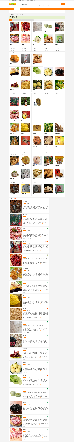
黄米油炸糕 (13, 182)
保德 (46, 11)
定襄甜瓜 (24, 362)
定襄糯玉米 (35, 93)
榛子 (48, 5)
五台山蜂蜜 (13, 48)
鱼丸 (50, 5)
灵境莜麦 (13, 152)
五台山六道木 (25, 201)
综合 (15, 198)
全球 (15, 14)
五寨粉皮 (35, 48)
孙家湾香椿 (25, 348)
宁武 (49, 11)
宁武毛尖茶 (25, 214)
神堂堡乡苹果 (25, 95)
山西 (17, 14)
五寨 (35, 11)
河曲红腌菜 (24, 50)
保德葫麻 (35, 50)
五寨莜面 (57, 50)
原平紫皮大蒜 (14, 95)
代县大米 (46, 152)
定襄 (26, 11)
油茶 (45, 5)
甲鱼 (39, 5)
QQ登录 (28, 0)
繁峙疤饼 (24, 182)
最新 (20, 198)
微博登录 (32, 0)
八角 (52, 5)
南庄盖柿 (13, 52)
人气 (17, 198)
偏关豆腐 (46, 50)
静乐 (23, 11)
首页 (13, 14)
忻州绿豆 (24, 154)
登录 (20, 0)
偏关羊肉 (24, 429)
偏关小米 (24, 335)
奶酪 (46, 5)
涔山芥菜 (24, 375)
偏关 (40, 11)
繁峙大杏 (57, 93)
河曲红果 (46, 93)
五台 (29, 11)
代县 (17, 11)
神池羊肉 (24, 415)
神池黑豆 (24, 402)
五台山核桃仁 (14, 154)
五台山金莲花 (25, 268)
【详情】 (42, 223)
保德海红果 (13, 93)
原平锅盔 (35, 182)
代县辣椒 (57, 48)
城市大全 (35, 0)
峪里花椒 (57, 152)
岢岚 (37, 11)
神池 (32, 11)
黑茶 (41, 5)
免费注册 (23, 0)
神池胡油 (24, 241)
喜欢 (25, 203)
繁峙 (20, 11)
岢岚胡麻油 (24, 48)
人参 (43, 5)
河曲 (43, 11)
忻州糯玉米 (25, 281)
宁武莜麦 (24, 308)
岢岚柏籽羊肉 (25, 228)
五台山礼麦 (46, 48)
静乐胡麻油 (13, 50)
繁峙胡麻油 (35, 152)
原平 (15, 11)
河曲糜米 (24, 295)
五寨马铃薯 (24, 93)
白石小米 (24, 152)
